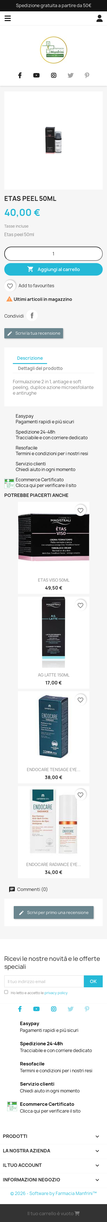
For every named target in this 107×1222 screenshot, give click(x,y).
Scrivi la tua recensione (33, 333)
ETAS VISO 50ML (53, 580)
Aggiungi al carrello (53, 269)
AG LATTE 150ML (53, 675)
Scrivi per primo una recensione (54, 913)
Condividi (32, 315)
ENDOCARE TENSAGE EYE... (53, 769)
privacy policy (56, 992)
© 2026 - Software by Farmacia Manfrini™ (53, 1193)
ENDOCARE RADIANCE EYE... (53, 864)
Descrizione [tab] (30, 358)
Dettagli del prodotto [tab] (40, 368)
